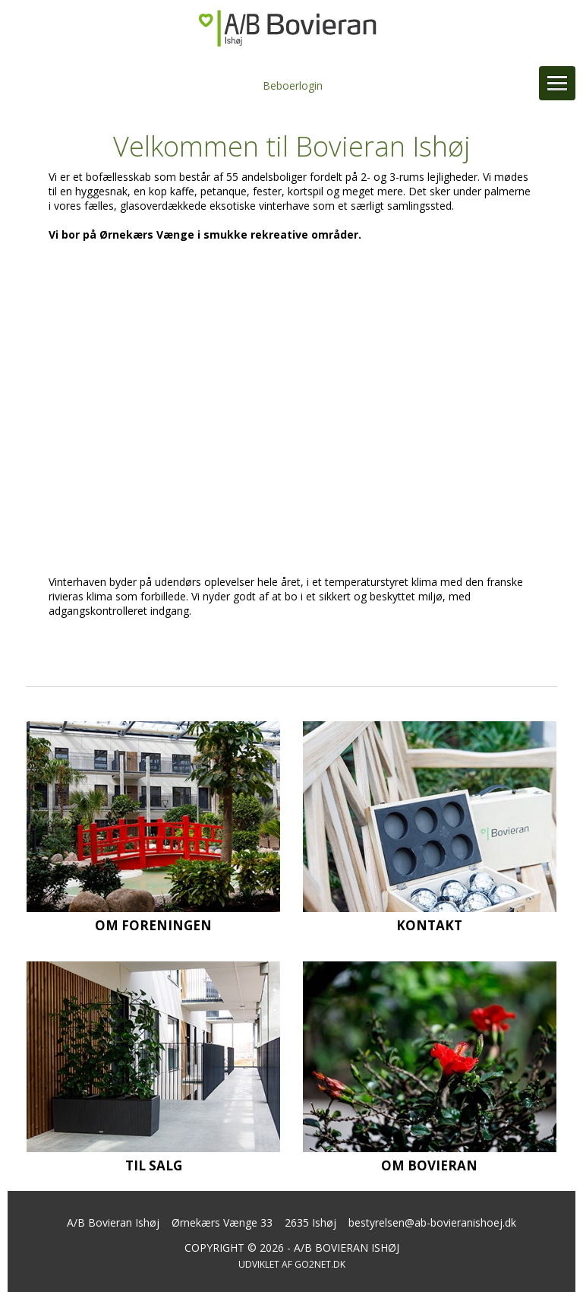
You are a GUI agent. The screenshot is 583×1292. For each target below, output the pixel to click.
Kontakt (429, 925)
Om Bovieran (429, 1165)
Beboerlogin (293, 85)
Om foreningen (153, 925)
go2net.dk (320, 1264)
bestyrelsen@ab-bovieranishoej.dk (432, 1222)
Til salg (153, 1165)
